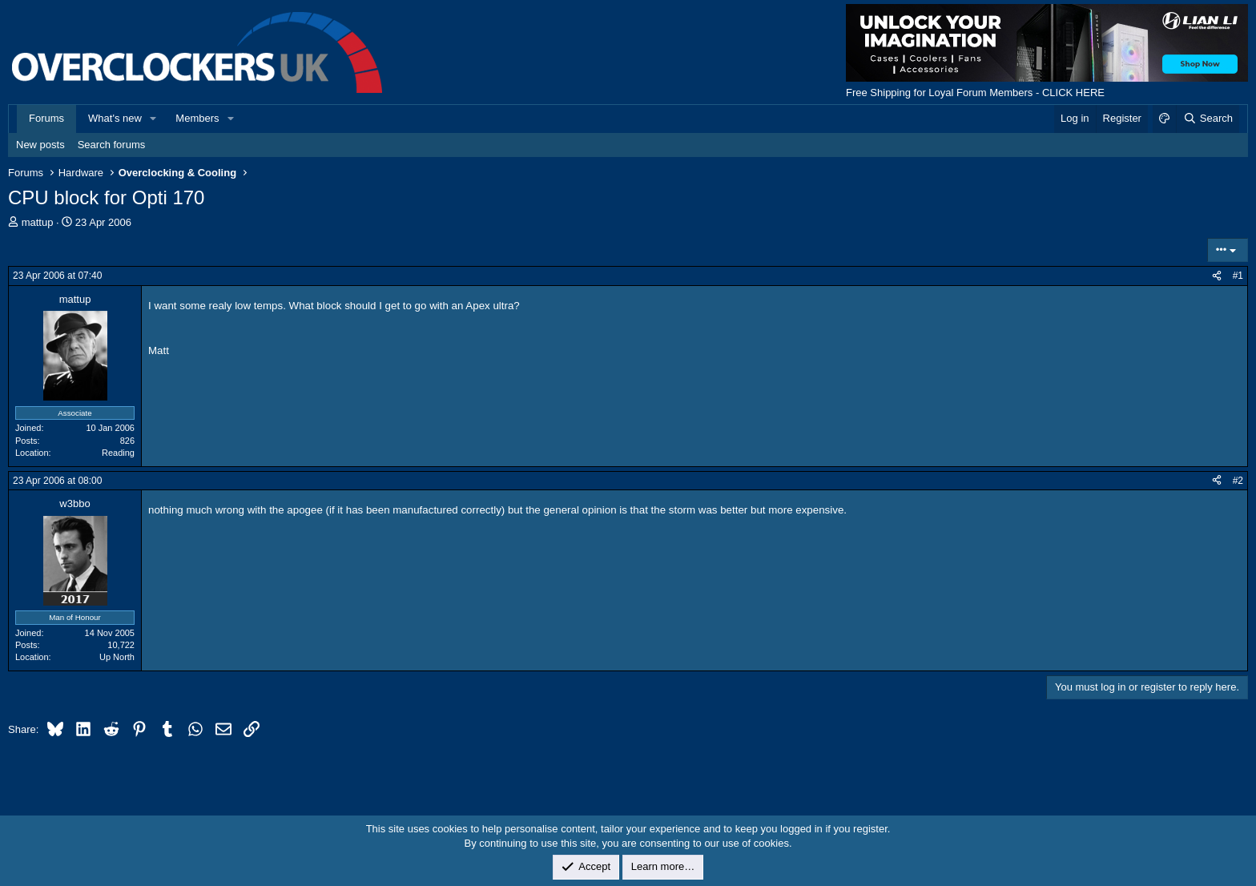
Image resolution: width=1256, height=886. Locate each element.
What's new (115, 118)
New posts (40, 145)
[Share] (1216, 276)
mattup (38, 222)
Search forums (112, 145)
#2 (1238, 480)
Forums (46, 118)
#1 (1238, 275)
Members (197, 118)
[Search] (1207, 118)
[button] (153, 118)
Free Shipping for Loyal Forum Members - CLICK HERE (975, 93)
